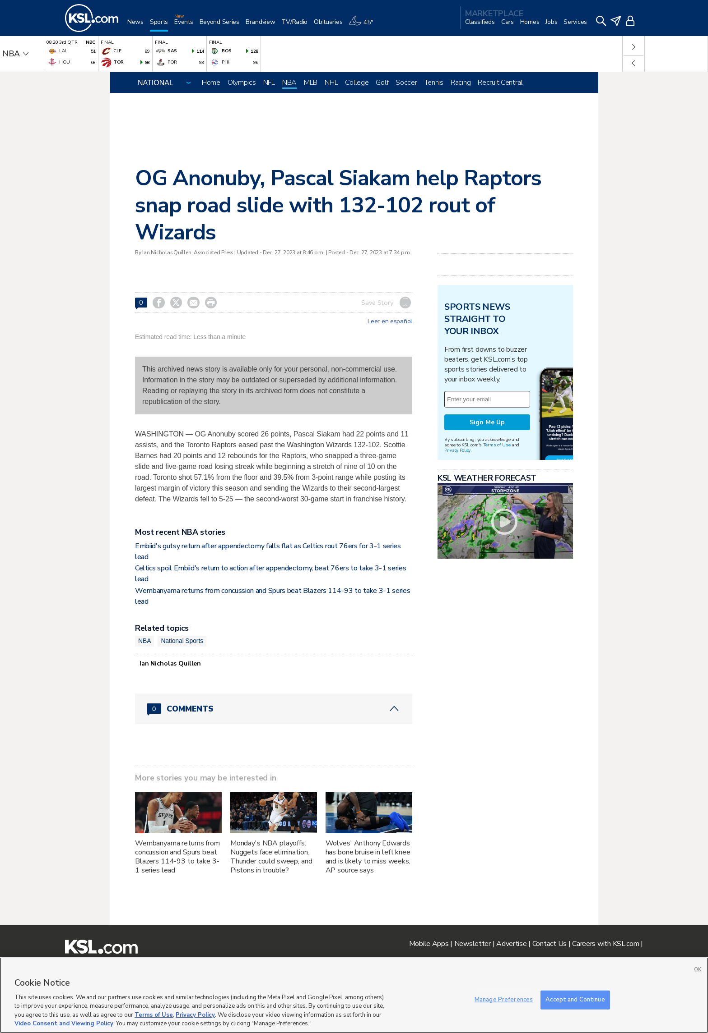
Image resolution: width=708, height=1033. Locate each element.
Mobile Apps (429, 944)
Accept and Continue (575, 1000)
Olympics (242, 82)
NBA (289, 82)
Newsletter (472, 944)
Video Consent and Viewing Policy (63, 1023)
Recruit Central (500, 82)
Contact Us (549, 944)
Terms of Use (497, 445)
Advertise (511, 944)
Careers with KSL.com (605, 944)
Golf (382, 82)
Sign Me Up (487, 422)
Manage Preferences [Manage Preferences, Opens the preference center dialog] (504, 1000)
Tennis (433, 82)
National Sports (182, 640)
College (356, 82)
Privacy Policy (457, 450)
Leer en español (390, 321)
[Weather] (364, 25)
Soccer (406, 82)
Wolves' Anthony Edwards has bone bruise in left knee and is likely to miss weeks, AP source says (368, 856)
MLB (310, 82)
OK (697, 969)
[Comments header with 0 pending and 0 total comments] (273, 708)
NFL (269, 82)
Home (211, 82)
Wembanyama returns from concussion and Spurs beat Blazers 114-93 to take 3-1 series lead (177, 856)
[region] (354, 995)
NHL (331, 82)
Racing (460, 82)
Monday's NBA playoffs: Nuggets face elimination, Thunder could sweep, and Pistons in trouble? (271, 856)
